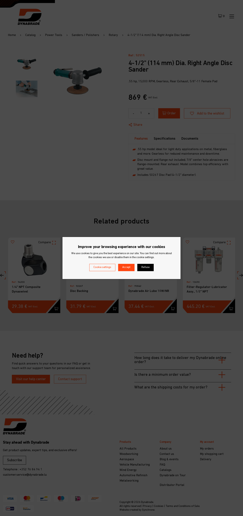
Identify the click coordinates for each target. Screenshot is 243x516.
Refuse (145, 267)
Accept (126, 267)
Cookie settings (102, 267)
